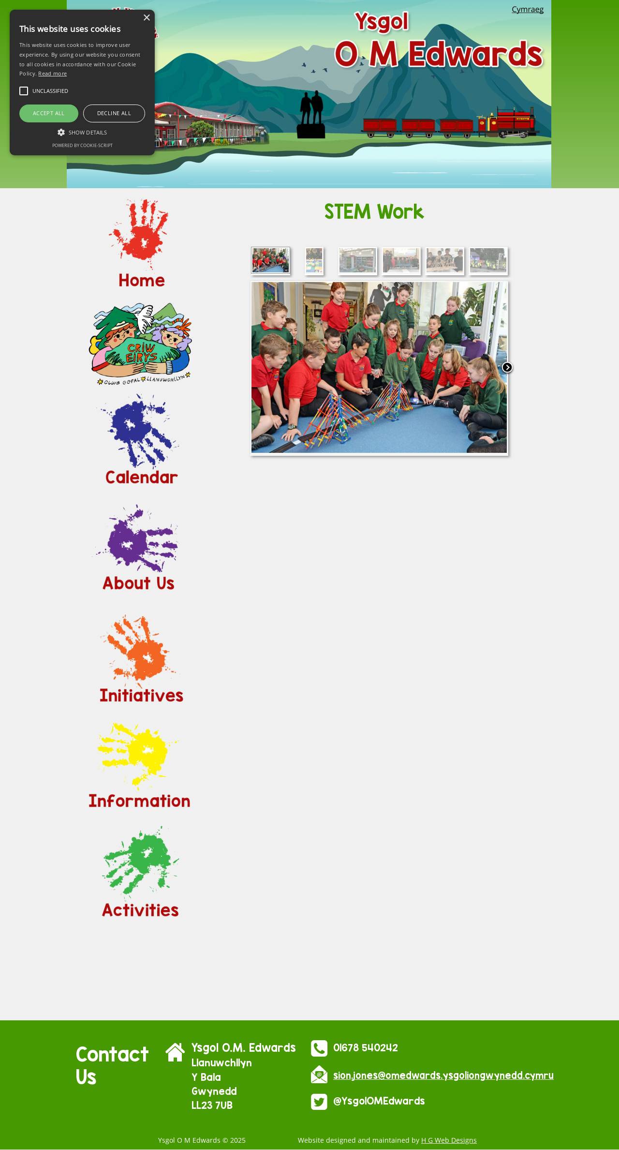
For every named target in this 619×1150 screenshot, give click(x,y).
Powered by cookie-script (82, 145)
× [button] (146, 18)
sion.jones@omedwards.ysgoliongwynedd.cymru (443, 1075)
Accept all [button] (49, 113)
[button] (82, 131)
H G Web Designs (449, 1140)
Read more (52, 73)
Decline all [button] (114, 113)
